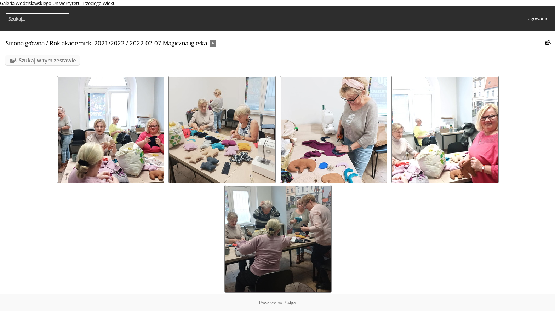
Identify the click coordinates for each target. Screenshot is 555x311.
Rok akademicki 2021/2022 (87, 43)
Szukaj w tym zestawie (47, 60)
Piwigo (289, 303)
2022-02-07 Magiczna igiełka (168, 43)
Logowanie (536, 18)
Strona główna (25, 43)
